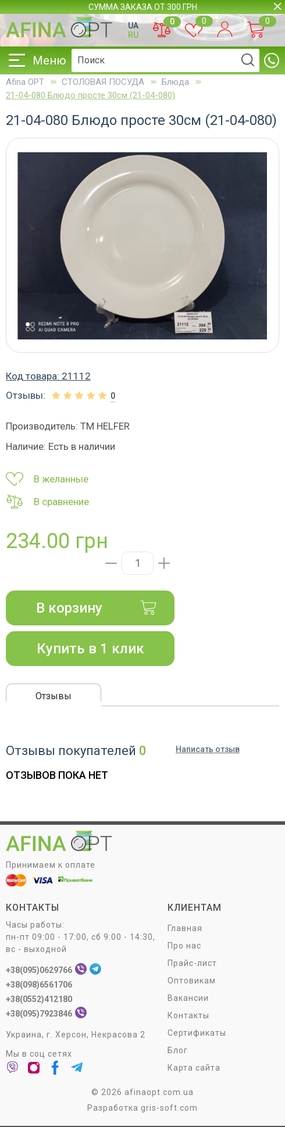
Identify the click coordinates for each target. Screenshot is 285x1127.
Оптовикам (192, 980)
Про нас (184, 945)
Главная (185, 928)
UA (133, 26)
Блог (178, 1050)
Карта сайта (194, 1067)
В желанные (47, 479)
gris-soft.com (169, 1107)
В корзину (96, 608)
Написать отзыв (208, 749)
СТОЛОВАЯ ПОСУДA (103, 82)
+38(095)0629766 (39, 970)
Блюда (175, 82)
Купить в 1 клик (90, 649)
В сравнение (47, 502)
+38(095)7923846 (39, 1013)
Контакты (188, 1015)
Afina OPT (25, 82)
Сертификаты (197, 1032)
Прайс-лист (192, 963)
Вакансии (188, 998)
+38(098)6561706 (39, 984)
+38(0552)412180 (39, 999)
